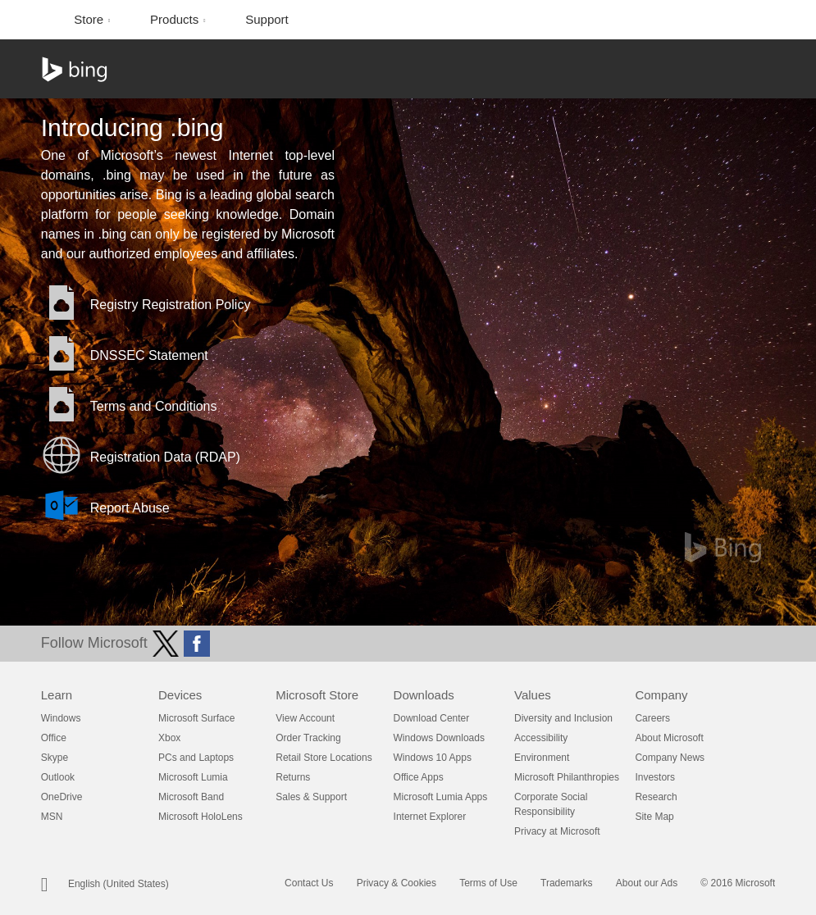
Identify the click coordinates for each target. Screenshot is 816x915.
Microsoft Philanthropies (566, 777)
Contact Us (309, 883)
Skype (54, 757)
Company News (669, 757)
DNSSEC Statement (149, 355)
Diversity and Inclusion (563, 718)
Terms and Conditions (153, 406)
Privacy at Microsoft (557, 831)
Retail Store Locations (324, 757)
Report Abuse (130, 508)
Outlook (58, 777)
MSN (52, 816)
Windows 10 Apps (433, 757)
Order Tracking (308, 738)
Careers (652, 718)
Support (267, 19)
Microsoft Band (191, 797)
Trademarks (566, 883)
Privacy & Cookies (396, 883)
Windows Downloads (439, 738)
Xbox (169, 738)
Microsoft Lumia (193, 777)
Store (90, 19)
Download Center (432, 718)
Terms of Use (488, 883)
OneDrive (62, 797)
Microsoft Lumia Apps (441, 797)
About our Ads (646, 883)
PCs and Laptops (196, 757)
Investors (655, 777)
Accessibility (541, 738)
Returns (293, 777)
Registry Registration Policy (170, 305)
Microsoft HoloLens (200, 816)
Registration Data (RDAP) (165, 457)
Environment (541, 757)
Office (53, 738)
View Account (305, 718)
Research (656, 797)
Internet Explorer (430, 816)
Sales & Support (311, 797)
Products (176, 19)
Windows (61, 718)
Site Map (654, 816)
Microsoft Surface (196, 718)
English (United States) (118, 884)
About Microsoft (669, 738)
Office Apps (419, 777)
